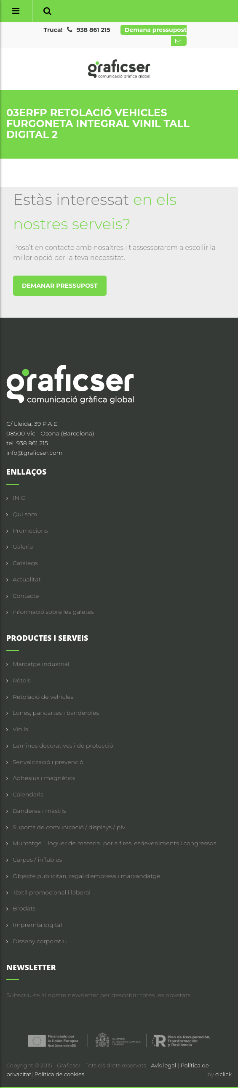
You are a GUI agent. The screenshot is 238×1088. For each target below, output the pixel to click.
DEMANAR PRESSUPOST (60, 285)
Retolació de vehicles (43, 697)
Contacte (26, 596)
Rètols (22, 680)
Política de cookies (60, 1074)
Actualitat (27, 579)
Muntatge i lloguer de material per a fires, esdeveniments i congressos (114, 843)
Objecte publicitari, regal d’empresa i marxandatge (86, 876)
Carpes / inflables (37, 859)
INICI (20, 498)
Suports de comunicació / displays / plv (69, 827)
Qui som (25, 514)
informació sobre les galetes (53, 612)
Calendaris (28, 794)
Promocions (30, 530)
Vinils (20, 729)
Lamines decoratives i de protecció (63, 745)
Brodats (24, 908)
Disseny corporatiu (40, 941)
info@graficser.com (34, 452)
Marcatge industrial (41, 664)
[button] (47, 11)
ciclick (223, 1074)
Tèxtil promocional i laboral (52, 892)
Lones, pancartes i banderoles (56, 712)
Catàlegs (25, 563)
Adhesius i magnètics (44, 778)
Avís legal (164, 1065)
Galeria (23, 546)
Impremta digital (37, 925)
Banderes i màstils (39, 811)
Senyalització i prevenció (48, 762)
